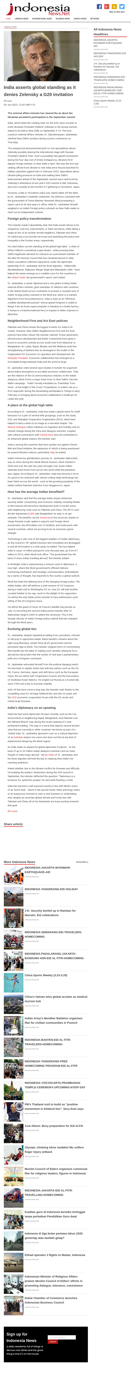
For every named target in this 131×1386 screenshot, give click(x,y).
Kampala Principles (18, 358)
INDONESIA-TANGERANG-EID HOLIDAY (51, 889)
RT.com (12, 811)
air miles (49, 754)
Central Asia (46, 434)
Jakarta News (21, 19)
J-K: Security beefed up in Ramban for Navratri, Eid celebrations (107, 66)
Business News (63, 19)
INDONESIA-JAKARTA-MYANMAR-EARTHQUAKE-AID (108, 43)
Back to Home (10, 27)
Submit (53, 1341)
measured (45, 517)
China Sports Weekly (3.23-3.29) (46, 975)
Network (94, 19)
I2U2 (14, 697)
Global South (18, 277)
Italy (52, 452)
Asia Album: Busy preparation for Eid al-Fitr (54, 1125)
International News (42, 19)
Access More (81, 862)
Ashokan (18, 737)
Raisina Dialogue (16, 427)
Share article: (13, 824)
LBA (31, 513)
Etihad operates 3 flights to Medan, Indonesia (55, 1255)
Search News (80, 19)
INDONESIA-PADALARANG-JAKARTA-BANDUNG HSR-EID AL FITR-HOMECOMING (109, 90)
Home (8, 19)
